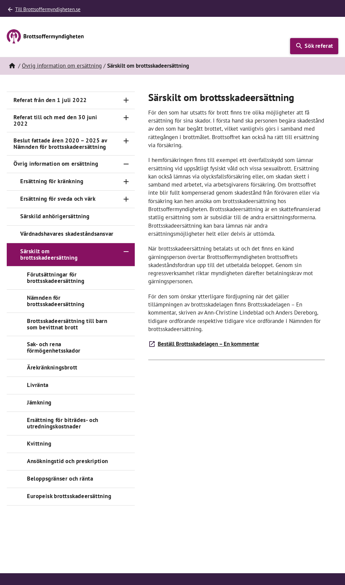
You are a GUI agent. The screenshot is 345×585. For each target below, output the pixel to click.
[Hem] (12, 66)
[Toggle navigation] (126, 100)
